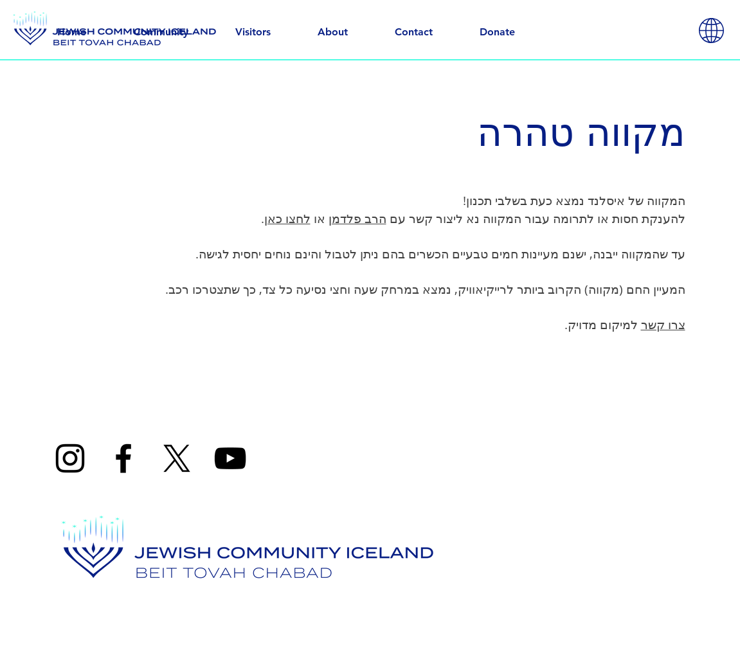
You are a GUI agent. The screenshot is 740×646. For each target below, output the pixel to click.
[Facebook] (123, 458)
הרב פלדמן (357, 218)
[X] (177, 458)
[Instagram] (70, 458)
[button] (711, 30)
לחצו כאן (287, 218)
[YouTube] (230, 458)
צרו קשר (663, 324)
